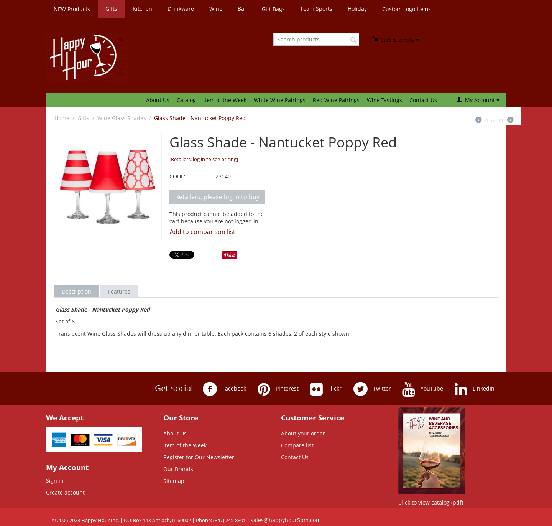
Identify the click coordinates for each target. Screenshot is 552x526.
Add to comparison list (202, 232)
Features (119, 291)
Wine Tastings (384, 100)
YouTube (422, 389)
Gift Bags (273, 9)
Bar (242, 8)
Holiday (357, 8)
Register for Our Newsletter (198, 457)
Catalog (186, 100)
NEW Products (72, 9)
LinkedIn (475, 389)
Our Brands (178, 469)
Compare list (297, 445)
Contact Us (423, 100)
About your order (303, 433)
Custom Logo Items (406, 9)
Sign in (55, 480)
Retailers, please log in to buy (217, 197)
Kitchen (142, 8)
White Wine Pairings (280, 100)
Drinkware (181, 8)
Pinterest (278, 389)
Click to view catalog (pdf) (430, 502)
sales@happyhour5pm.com (286, 520)
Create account (65, 492)
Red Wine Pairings (336, 100)
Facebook (224, 389)
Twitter (372, 389)
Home (61, 118)
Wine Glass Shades (121, 118)
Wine (215, 8)
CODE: (177, 176)
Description (76, 291)
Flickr (326, 389)
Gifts (111, 8)
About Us (157, 100)
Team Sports (316, 8)
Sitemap (173, 481)
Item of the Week (224, 100)
